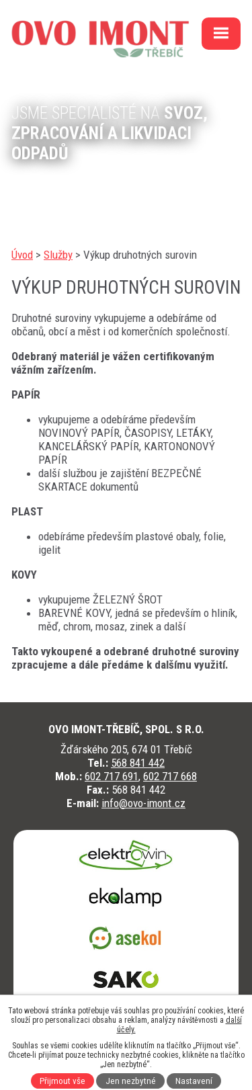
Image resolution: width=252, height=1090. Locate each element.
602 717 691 (111, 776)
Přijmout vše (62, 1081)
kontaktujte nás (63, 188)
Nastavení (193, 1081)
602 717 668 (170, 776)
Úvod (22, 254)
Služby (58, 254)
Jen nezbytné (131, 1081)
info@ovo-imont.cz (143, 803)
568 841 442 (138, 762)
